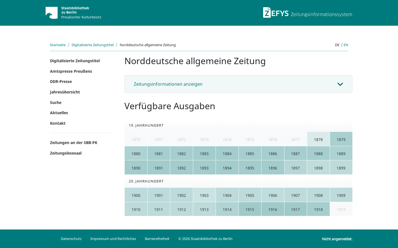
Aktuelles (59, 112)
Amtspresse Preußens (71, 71)
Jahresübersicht (65, 92)
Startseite (58, 44)
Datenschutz (71, 238)
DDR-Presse (61, 81)
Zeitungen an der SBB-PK (73, 142)
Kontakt (58, 123)
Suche (55, 102)
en (346, 44)
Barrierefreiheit (157, 238)
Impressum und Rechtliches (113, 238)
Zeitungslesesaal (66, 153)
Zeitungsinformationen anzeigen (168, 84)
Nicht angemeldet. (337, 238)
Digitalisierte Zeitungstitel (93, 44)
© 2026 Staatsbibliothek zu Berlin (205, 238)
